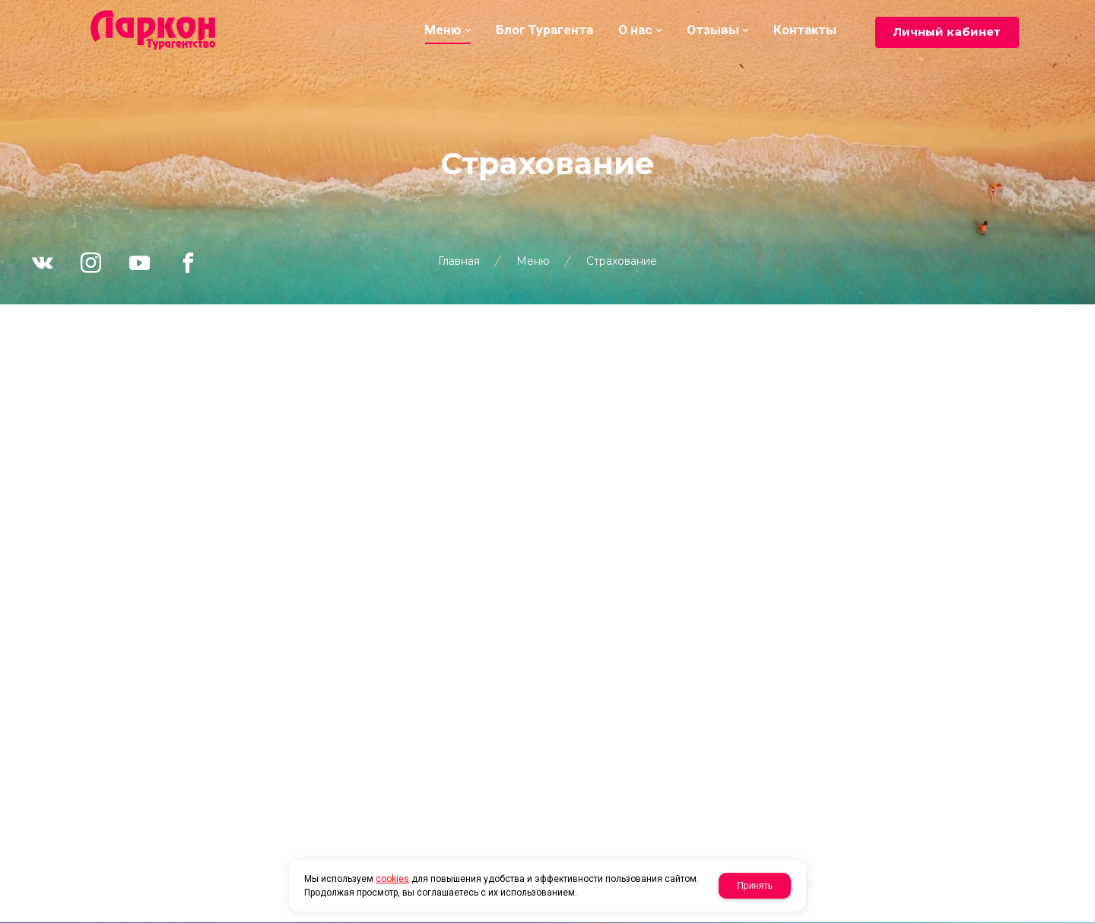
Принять (755, 885)
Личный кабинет (947, 31)
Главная (459, 261)
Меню (533, 261)
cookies (392, 879)
